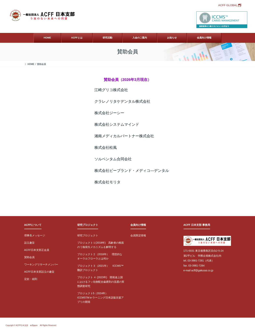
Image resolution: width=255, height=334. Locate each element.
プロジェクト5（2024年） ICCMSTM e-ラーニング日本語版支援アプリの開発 (100, 297)
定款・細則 (30, 278)
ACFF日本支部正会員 (36, 249)
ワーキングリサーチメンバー (41, 264)
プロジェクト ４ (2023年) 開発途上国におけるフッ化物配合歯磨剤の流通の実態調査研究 (100, 281)
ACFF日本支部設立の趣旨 (39, 271)
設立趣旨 (29, 242)
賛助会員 (29, 257)
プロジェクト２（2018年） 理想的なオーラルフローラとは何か (99, 256)
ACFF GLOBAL (227, 5)
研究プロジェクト (87, 235)
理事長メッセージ (34, 235)
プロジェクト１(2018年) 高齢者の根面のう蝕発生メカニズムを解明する (100, 244)
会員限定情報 (138, 235)
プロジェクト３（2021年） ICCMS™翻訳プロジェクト (100, 268)
